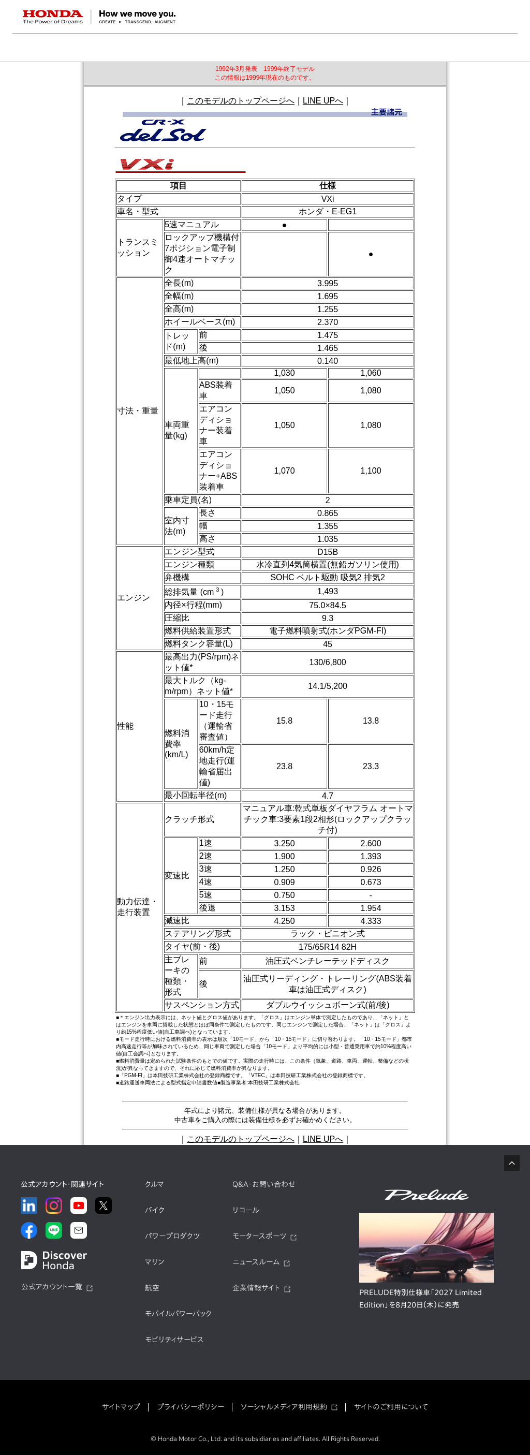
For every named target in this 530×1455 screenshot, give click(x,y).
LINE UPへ (323, 100)
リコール (245, 1210)
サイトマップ (121, 1406)
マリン (154, 1262)
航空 (152, 1287)
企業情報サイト (256, 1287)
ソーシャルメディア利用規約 (284, 1406)
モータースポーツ (259, 1236)
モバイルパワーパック (178, 1313)
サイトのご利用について (391, 1406)
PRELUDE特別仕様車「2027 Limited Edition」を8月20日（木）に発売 (420, 1299)
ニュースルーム (255, 1262)
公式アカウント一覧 (51, 1286)
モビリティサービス (174, 1339)
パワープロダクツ (172, 1236)
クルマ (154, 1184)
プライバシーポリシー (190, 1406)
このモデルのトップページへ (241, 100)
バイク (155, 1210)
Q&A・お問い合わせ (264, 1184)
